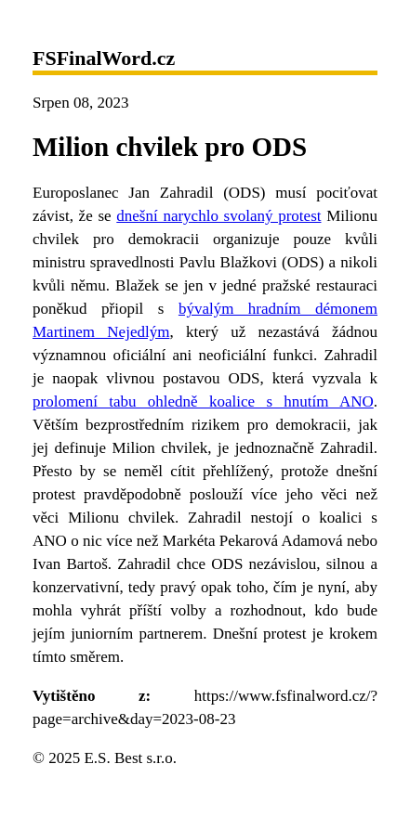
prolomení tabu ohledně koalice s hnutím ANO (203, 401)
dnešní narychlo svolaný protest (218, 216)
